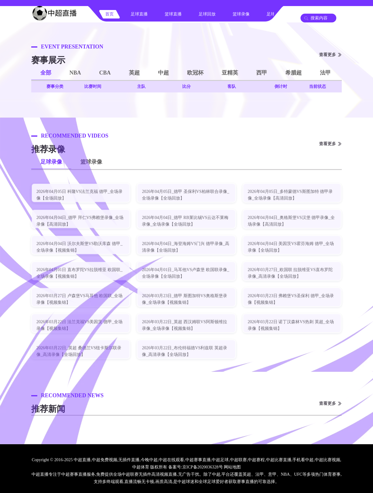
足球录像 (51, 162)
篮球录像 (241, 14)
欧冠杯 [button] (195, 73)
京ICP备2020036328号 (202, 467)
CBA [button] (105, 73)
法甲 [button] (325, 73)
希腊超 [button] (293, 73)
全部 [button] (45, 73)
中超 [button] (163, 73)
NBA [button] (75, 73)
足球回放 (207, 14)
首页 (109, 14)
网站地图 (232, 467)
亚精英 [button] (230, 73)
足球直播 (139, 14)
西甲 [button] (261, 73)
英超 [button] (134, 73)
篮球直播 (173, 14)
